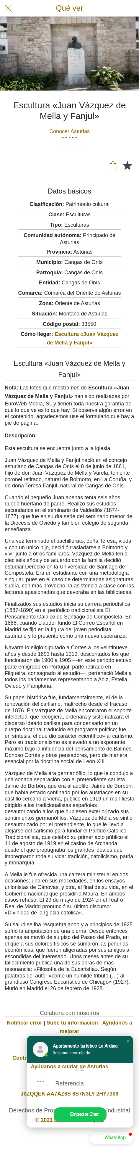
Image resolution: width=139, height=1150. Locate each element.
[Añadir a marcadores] (127, 165)
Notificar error (24, 1023)
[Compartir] (113, 165)
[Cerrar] (8, 8)
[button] (128, 1041)
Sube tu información (72, 1023)
